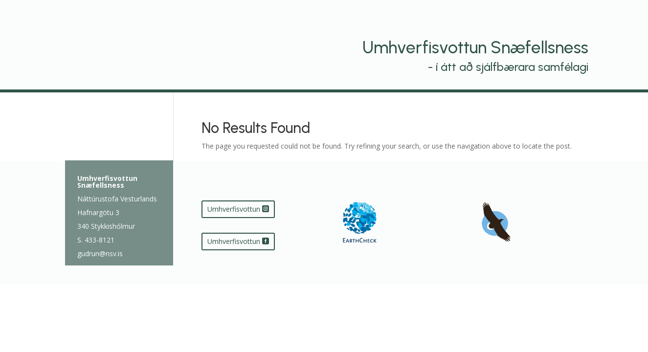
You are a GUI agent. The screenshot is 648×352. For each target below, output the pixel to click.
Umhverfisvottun (233, 209)
